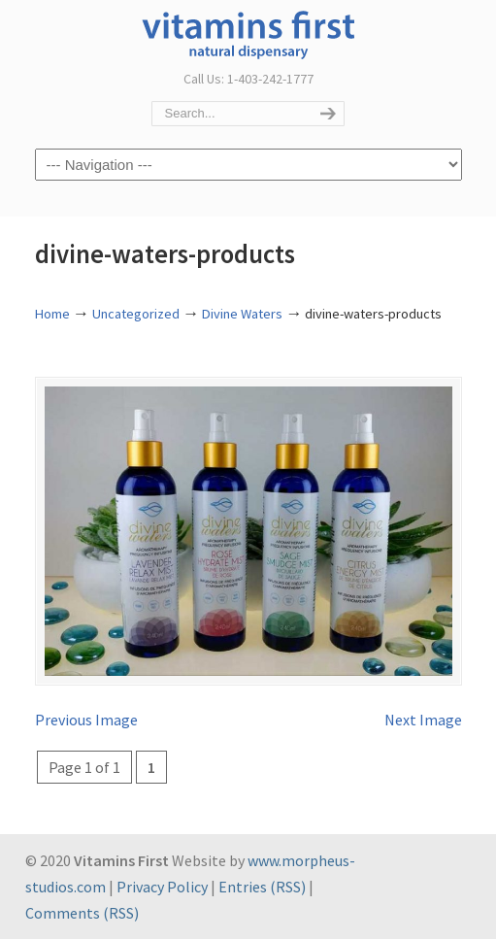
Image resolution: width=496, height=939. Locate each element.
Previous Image (86, 719)
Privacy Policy (162, 886)
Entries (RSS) (262, 886)
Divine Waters (242, 313)
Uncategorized (136, 313)
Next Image (423, 719)
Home (52, 313)
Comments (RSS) (82, 912)
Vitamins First (248, 33)
